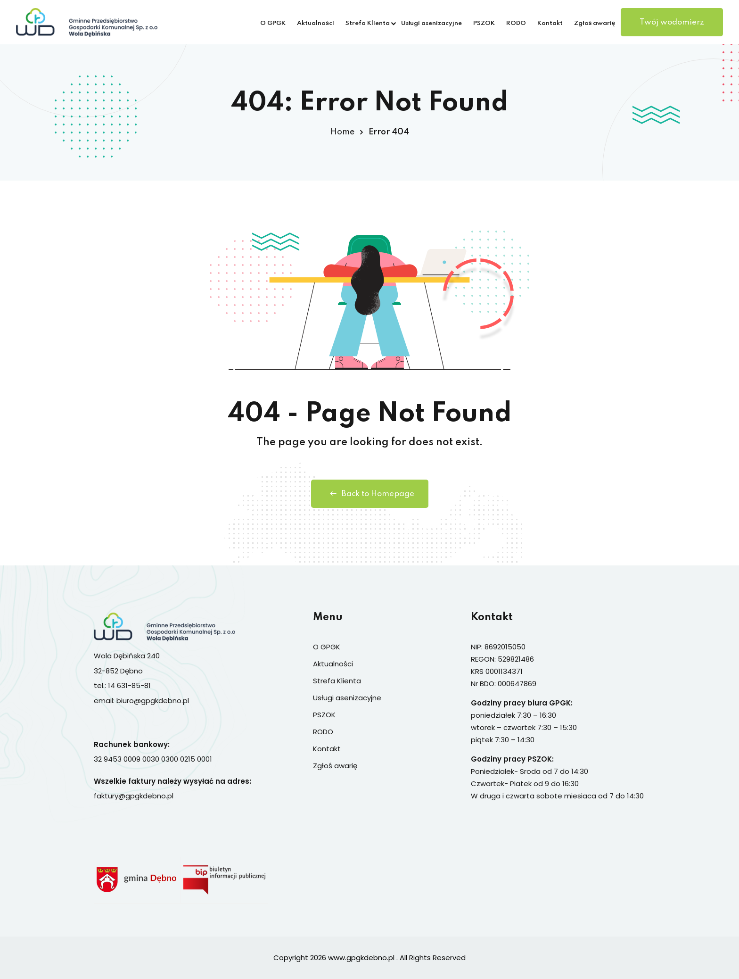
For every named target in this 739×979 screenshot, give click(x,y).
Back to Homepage (369, 494)
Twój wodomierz (672, 22)
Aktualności (315, 23)
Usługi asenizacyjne (431, 23)
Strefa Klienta (367, 23)
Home (342, 132)
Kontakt (550, 23)
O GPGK (273, 23)
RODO (516, 23)
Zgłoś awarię (594, 23)
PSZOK (484, 23)
